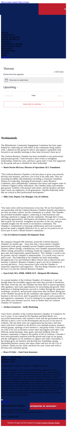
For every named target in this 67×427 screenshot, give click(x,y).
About (3, 357)
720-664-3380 (12, 416)
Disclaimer (5, 401)
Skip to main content (9, 2)
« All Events (58, 72)
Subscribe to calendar (32, 104)
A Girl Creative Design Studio (47, 423)
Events (13, 359)
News (13, 361)
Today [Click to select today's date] (33, 95)
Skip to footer (23, 2)
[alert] (34, 80)
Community (6, 359)
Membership (16, 357)
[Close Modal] (2, 399)
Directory (5, 361)
